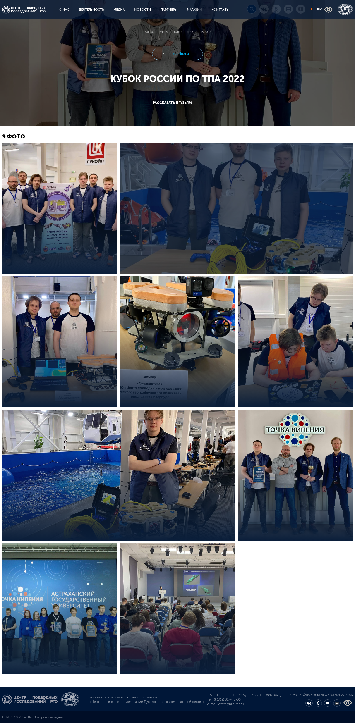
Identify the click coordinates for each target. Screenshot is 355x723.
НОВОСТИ (142, 10)
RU (313, 9)
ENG (319, 9)
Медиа (164, 31)
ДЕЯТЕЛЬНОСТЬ (91, 10)
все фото (180, 54)
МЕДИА (119, 10)
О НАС (64, 10)
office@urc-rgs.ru (231, 704)
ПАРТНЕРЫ (169, 10)
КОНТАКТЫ (220, 10)
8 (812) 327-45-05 (227, 699)
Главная (149, 31)
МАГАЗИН (194, 10)
